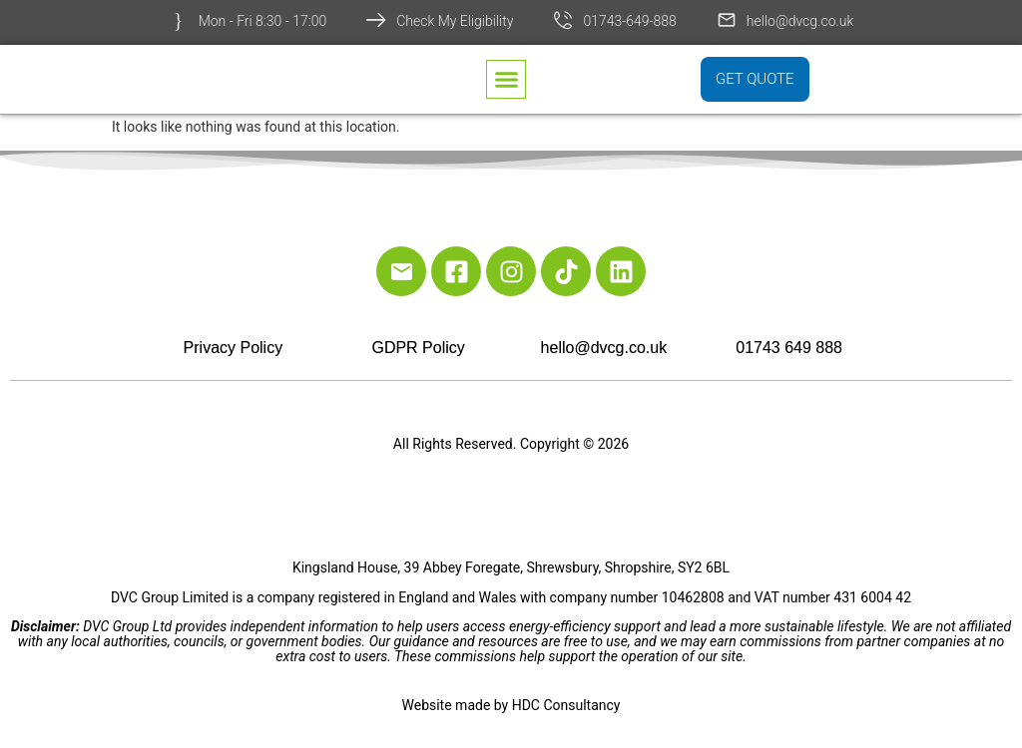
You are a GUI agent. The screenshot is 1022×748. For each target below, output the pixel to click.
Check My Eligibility (454, 21)
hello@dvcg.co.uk (800, 21)
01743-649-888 (629, 21)
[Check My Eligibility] (376, 20)
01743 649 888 (789, 347)
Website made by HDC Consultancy (511, 705)
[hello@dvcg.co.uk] (727, 20)
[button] (506, 81)
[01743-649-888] (563, 20)
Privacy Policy (233, 347)
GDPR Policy (417, 347)
